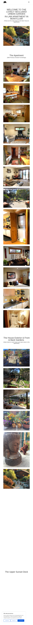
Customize (7, 620)
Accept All (21, 620)
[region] (14, 617)
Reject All (14, 620)
